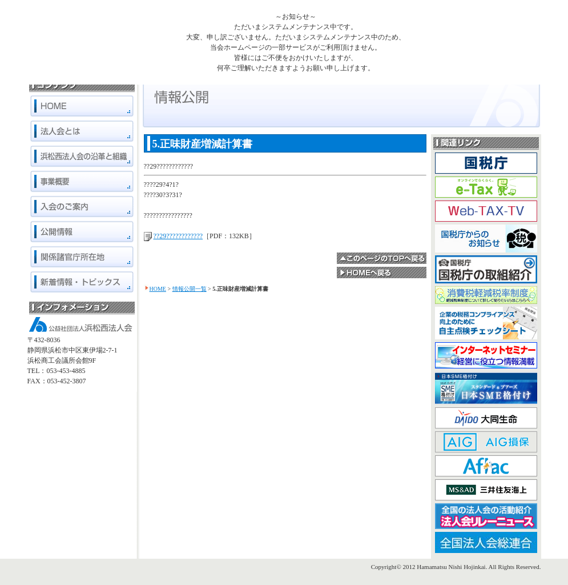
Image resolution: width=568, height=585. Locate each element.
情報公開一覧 (189, 289)
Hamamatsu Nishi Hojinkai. (452, 566)
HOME (158, 289)
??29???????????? (178, 236)
